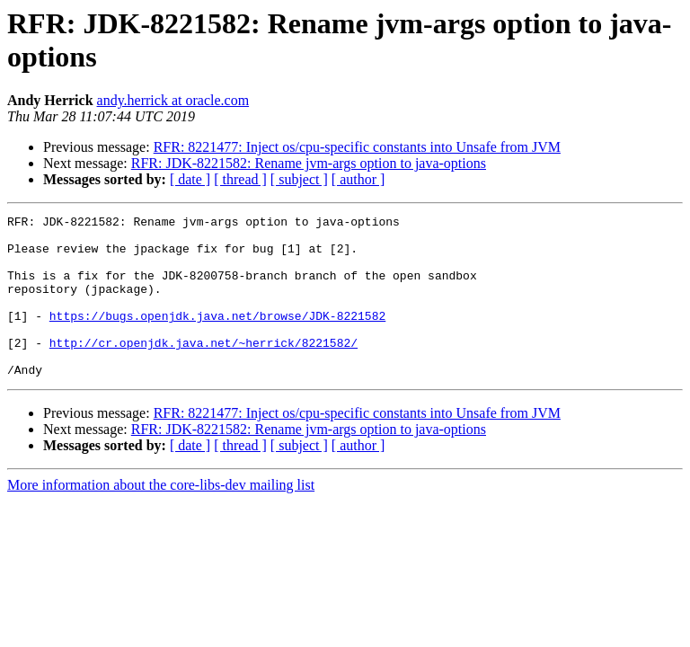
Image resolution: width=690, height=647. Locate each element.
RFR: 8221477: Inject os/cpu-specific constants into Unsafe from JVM (357, 147)
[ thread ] (240, 179)
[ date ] (190, 179)
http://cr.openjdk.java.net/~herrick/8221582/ (203, 369)
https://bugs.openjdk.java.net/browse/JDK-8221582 (217, 337)
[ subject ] (299, 179)
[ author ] (358, 179)
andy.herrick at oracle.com (173, 100)
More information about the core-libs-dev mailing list (160, 517)
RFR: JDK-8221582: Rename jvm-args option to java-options (308, 163)
